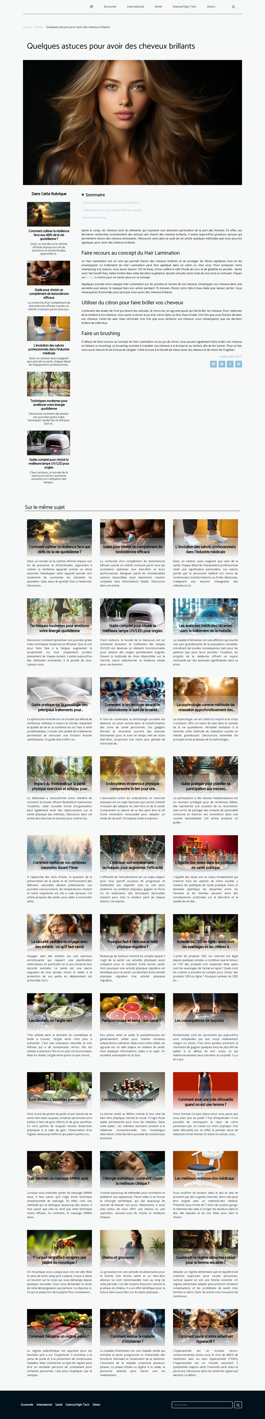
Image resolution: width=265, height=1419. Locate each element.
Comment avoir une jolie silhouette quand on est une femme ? (205, 1102)
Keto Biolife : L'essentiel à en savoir (57, 1100)
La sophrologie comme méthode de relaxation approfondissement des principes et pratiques (205, 710)
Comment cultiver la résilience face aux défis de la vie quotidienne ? (49, 235)
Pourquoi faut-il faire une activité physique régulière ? (132, 944)
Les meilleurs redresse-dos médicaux (204, 1179)
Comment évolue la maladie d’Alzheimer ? (132, 1339)
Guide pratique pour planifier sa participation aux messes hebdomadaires (205, 789)
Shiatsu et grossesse (118, 1258)
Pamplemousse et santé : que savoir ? (131, 1021)
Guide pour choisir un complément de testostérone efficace (49, 293)
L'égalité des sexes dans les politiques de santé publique (205, 865)
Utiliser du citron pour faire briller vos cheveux (112, 210)
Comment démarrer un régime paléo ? (59, 1337)
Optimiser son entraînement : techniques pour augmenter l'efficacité (132, 865)
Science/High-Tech (184, 6)
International (135, 6)
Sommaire (95, 195)
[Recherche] (202, 1404)
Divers (211, 6)
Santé (158, 6)
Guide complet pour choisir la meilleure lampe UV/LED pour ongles (49, 463)
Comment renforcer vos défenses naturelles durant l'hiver (59, 865)
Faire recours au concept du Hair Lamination (111, 202)
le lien (90, 277)
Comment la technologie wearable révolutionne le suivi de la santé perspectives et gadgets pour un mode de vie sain (132, 712)
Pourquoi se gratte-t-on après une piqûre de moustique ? (59, 1260)
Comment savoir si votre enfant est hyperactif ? (205, 1339)
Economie (110, 6)
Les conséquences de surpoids (199, 1021)
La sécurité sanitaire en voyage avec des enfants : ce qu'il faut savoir (59, 944)
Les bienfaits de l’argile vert (50, 1021)
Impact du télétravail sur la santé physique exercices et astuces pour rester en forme (59, 789)
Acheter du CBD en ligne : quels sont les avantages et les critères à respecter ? (205, 947)
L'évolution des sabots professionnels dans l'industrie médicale (48, 349)
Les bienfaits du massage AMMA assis (58, 1179)
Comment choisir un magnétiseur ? (129, 1100)
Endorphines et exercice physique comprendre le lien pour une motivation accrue (132, 789)
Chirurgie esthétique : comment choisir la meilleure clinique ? (132, 1181)
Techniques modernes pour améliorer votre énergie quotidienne (48, 404)
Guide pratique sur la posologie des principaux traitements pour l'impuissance (59, 710)
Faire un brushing (94, 217)
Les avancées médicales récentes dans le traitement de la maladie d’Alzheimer (205, 631)
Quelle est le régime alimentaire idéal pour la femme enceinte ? (205, 1260)
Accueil (27, 27)
